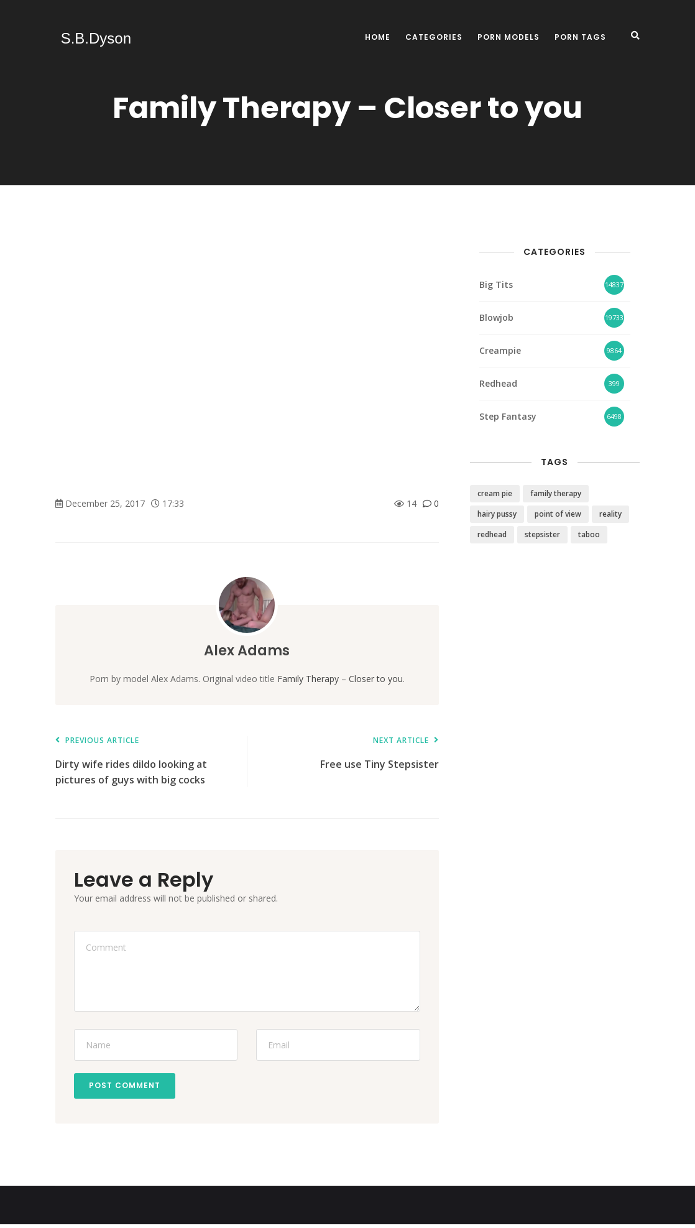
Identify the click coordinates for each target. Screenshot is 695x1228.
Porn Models (508, 37)
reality (610, 514)
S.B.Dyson (90, 38)
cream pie (494, 493)
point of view (558, 514)
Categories (434, 37)
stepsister (542, 534)
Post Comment (128, 1087)
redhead (492, 534)
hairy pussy (497, 514)
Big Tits (496, 284)
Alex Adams (246, 650)
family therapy (555, 493)
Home (377, 37)
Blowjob (496, 317)
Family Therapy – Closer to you (340, 679)
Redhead (498, 383)
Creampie (500, 350)
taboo (589, 534)
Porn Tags (580, 37)
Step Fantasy (507, 416)
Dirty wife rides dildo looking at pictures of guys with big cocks (144, 761)
